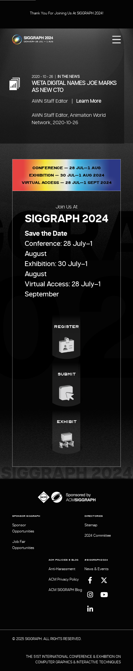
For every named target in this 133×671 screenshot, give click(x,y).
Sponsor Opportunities (23, 528)
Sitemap (90, 525)
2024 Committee (97, 535)
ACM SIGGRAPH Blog (65, 590)
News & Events (96, 569)
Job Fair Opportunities (23, 545)
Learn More (88, 101)
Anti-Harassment (62, 569)
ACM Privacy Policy (64, 579)
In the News (69, 76)
